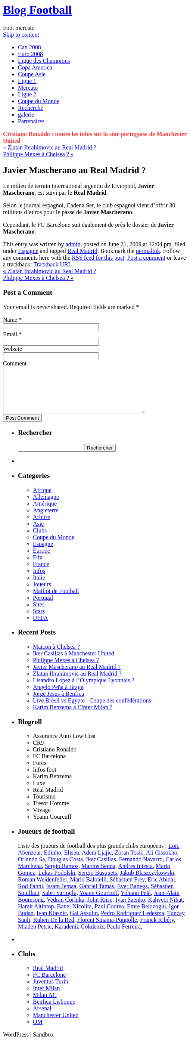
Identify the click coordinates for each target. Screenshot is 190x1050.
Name (10, 319)
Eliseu (71, 861)
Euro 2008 (30, 54)
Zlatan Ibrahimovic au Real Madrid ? (49, 147)
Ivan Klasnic (52, 922)
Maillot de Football (56, 600)
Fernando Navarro (141, 868)
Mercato (28, 87)
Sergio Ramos (61, 875)
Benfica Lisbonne (54, 1010)
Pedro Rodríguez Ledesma (132, 922)
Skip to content (21, 34)
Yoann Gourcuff (98, 902)
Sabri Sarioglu (59, 902)
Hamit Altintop (36, 915)
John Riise (99, 908)
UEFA (40, 627)
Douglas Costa (65, 868)
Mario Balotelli (88, 888)
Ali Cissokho (161, 861)
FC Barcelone (49, 983)
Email (10, 334)
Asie (38, 532)
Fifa (38, 566)
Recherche (30, 108)
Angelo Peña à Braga (58, 696)
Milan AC (45, 1004)
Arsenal (42, 1017)
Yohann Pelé (136, 902)
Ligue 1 (27, 81)
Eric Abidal (161, 888)
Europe (41, 559)
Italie (39, 586)
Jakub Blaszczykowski (147, 881)
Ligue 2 (27, 94)
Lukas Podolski (56, 881)
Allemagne (46, 506)
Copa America (35, 67)
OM (38, 1031)
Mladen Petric (35, 935)
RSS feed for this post (98, 257)
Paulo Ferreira (124, 935)
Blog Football (37, 9)
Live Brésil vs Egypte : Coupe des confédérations (92, 709)
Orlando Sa (31, 868)
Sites (38, 613)
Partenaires (31, 121)
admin (73, 244)
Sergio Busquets (97, 881)
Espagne (28, 251)
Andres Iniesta (135, 875)
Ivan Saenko (130, 908)
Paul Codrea (109, 915)
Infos (39, 580)
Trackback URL (52, 264)
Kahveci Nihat (165, 908)
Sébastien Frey (127, 888)
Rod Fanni (30, 895)
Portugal (43, 606)
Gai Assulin (84, 922)
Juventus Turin (50, 990)
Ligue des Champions (44, 61)
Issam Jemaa (61, 895)
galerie (26, 114)
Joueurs (42, 593)
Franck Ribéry (157, 929)
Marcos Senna (98, 875)
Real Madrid (82, 251)
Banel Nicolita (74, 915)
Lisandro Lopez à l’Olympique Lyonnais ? (83, 689)
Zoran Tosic (129, 861)
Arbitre (41, 526)
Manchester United (55, 1024)
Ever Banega (132, 895)
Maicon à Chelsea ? (56, 655)
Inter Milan (46, 997)
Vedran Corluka (65, 908)
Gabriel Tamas (96, 895)
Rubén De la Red (53, 929)
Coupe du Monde (38, 101)
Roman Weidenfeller (42, 888)
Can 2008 (29, 47)
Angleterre (45, 519)
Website (12, 349)
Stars (39, 620)
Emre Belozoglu (146, 915)
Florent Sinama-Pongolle (107, 929)
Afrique (42, 499)
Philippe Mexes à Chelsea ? (38, 154)
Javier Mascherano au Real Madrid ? (77, 676)
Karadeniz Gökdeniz (79, 935)
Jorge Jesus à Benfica (58, 703)
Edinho (52, 861)
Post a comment (146, 257)
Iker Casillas (101, 868)
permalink (148, 251)
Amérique (45, 512)
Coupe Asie (32, 74)
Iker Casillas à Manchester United (73, 662)
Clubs (40, 539)
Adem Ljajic (97, 861)
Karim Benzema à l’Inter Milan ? (72, 716)
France (41, 573)
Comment (15, 363)
